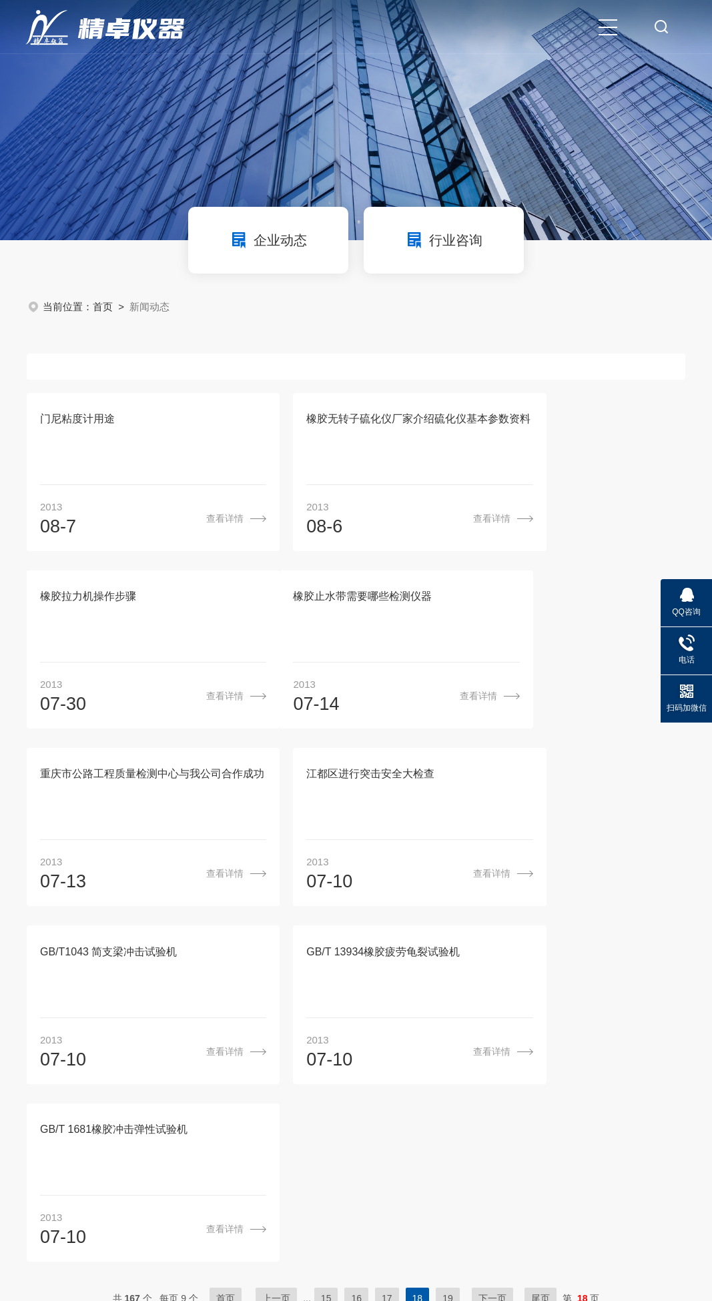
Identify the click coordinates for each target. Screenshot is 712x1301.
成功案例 (516, 1026)
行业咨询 (443, 240)
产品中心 (380, 1026)
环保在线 (92, 1217)
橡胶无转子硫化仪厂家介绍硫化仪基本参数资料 (356, 420)
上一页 (276, 949)
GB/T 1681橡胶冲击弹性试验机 (561, 779)
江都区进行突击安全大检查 (552, 599)
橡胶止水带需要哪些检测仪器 (109, 599)
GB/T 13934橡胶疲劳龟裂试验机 (341, 779)
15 (326, 949)
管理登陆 (140, 1217)
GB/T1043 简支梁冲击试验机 (108, 779)
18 (417, 949)
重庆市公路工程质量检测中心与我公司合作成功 (356, 599)
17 (387, 949)
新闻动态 (448, 1026)
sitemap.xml (194, 1217)
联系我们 (584, 1026)
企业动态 (268, 240)
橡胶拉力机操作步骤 (536, 420)
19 (447, 949)
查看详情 (183, 519)
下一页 (492, 949)
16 (356, 949)
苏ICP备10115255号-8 (367, 1197)
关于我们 (313, 1026)
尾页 (540, 949)
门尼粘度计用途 (77, 420)
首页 (103, 306)
